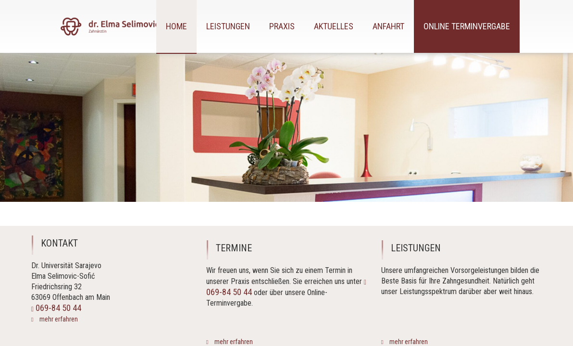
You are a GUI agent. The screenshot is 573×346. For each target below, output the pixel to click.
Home (176, 26)
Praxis (282, 26)
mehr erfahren (58, 319)
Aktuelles (333, 26)
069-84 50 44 (56, 308)
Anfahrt (388, 26)
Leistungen (228, 26)
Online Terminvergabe (467, 26)
